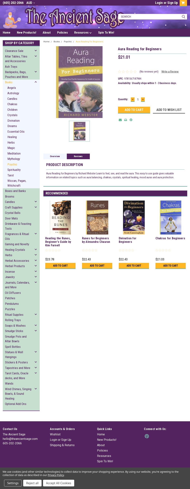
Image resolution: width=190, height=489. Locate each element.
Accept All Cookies (58, 483)
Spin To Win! (106, 32)
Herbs (11, 142)
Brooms (9, 196)
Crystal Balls (12, 213)
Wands (9, 383)
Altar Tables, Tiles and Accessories (16, 59)
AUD (30, 3)
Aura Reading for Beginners (89, 41)
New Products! (26, 32)
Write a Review (170, 71)
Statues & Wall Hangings (14, 354)
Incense (10, 271)
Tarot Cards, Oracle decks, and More (16, 375)
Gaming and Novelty (17, 244)
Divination (13, 120)
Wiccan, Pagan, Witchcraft (16, 183)
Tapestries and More (17, 368)
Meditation (14, 153)
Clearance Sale (14, 51)
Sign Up (172, 3)
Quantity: (123, 99)
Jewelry (10, 277)
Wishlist (55, 434)
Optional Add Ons (15, 404)
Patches (10, 298)
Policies (62, 32)
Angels (11, 88)
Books (8, 82)
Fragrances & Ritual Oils (17, 236)
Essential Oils (15, 131)
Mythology (13, 159)
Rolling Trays (13, 320)
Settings (13, 483)
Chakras (12, 104)
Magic (11, 148)
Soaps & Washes (15, 325)
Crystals (12, 115)
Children (12, 109)
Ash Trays (11, 66)
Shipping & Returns (62, 445)
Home (6, 32)
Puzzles (10, 309)
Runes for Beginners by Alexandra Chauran (96, 240)
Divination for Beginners (128, 240)
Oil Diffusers (13, 293)
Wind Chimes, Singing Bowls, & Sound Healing (18, 393)
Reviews (78, 156)
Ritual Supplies (14, 314)
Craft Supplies (13, 207)
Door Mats (11, 218)
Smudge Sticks (14, 331)
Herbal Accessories (17, 260)
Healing (12, 137)
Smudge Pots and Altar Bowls (16, 339)
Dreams (12, 126)
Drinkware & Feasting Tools (18, 226)
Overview (55, 156)
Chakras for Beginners (170, 238)
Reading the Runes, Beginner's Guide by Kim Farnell (58, 242)
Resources (83, 33)
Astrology (13, 93)
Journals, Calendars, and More (17, 285)
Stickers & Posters (16, 362)
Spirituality (14, 170)
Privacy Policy (56, 475)
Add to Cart (60, 265)
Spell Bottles (13, 347)
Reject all (32, 483)
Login (159, 3)
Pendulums (12, 304)
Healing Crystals (15, 250)
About (47, 32)
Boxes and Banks (15, 191)
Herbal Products (15, 266)
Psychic (12, 164)
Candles (12, 99)
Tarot (10, 175)
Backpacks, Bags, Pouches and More (16, 74)
